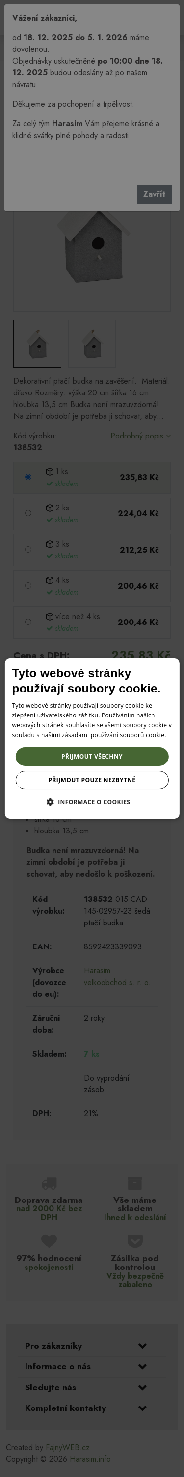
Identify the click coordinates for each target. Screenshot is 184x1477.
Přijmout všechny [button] (92, 756)
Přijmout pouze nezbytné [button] (92, 780)
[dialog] (91, 738)
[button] (92, 802)
